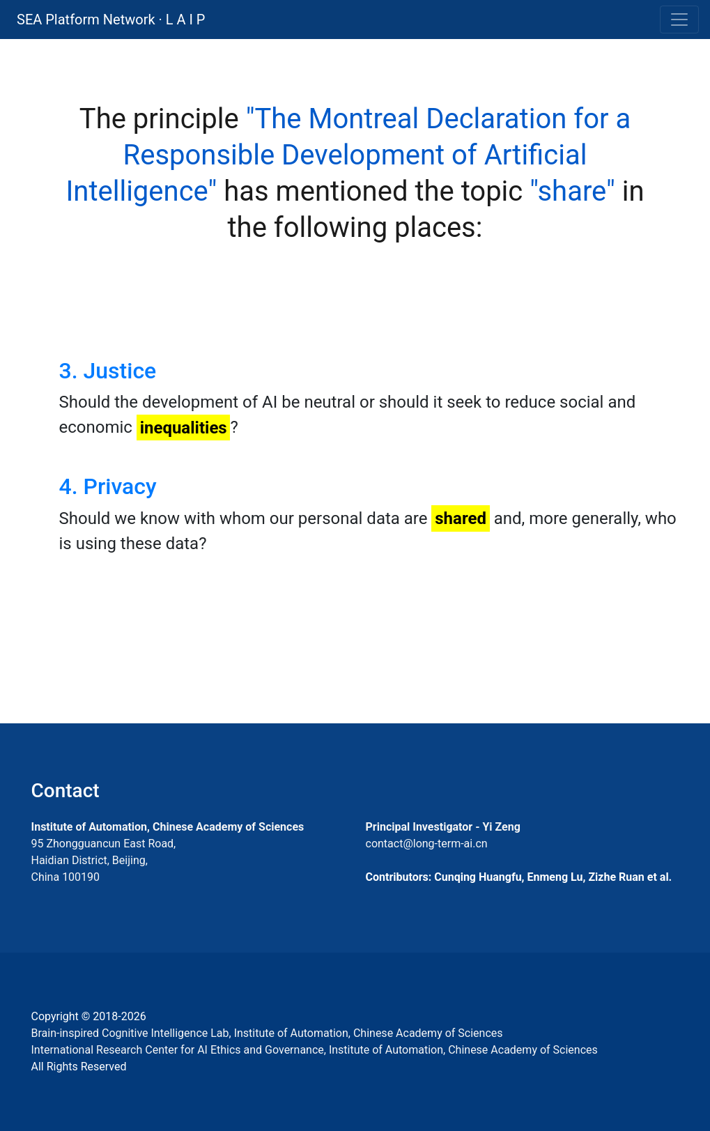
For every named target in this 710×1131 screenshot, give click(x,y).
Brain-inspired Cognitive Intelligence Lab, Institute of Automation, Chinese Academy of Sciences (267, 1033)
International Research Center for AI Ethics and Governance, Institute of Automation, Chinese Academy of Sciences (314, 1049)
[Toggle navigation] (679, 19)
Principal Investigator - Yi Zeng (443, 826)
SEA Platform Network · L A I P (111, 19)
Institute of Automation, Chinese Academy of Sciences (167, 826)
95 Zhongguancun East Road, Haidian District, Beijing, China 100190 (103, 860)
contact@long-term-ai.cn (427, 843)
